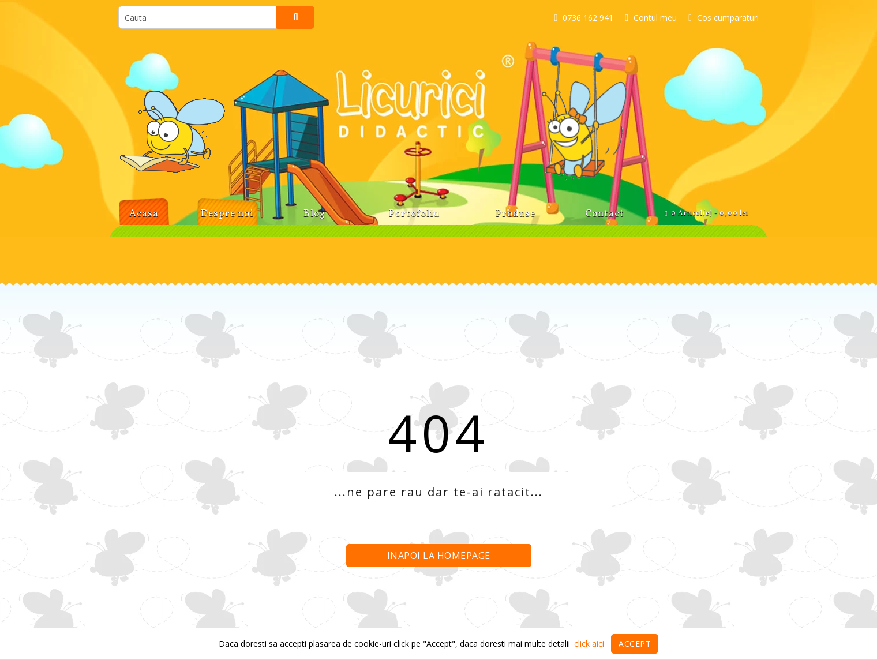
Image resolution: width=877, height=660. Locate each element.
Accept (635, 643)
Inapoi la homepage (438, 555)
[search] (197, 17)
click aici (589, 643)
